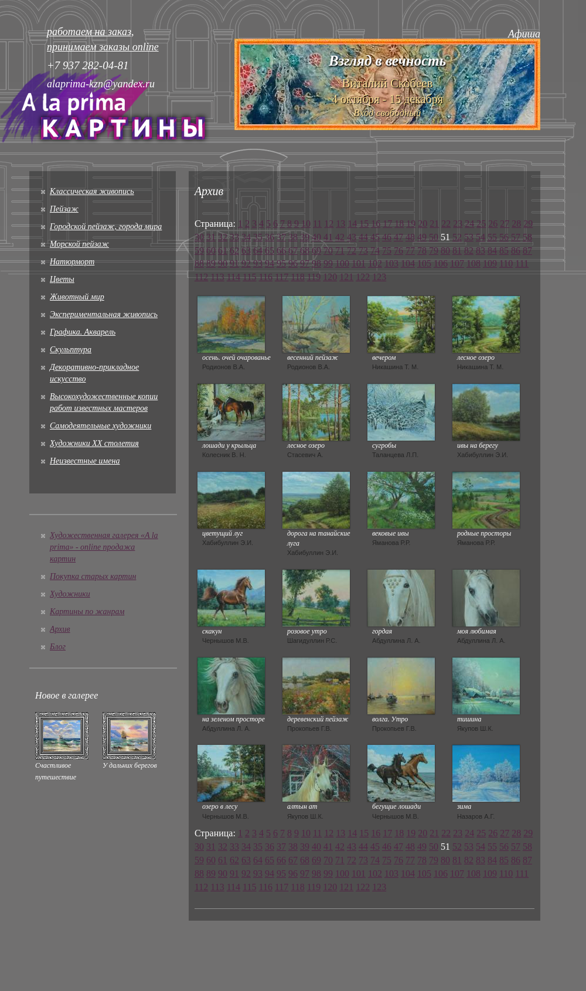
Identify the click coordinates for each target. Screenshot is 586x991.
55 (492, 237)
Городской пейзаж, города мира (106, 226)
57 (515, 237)
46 (386, 237)
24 (469, 224)
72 (351, 251)
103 (391, 263)
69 (316, 251)
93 (258, 263)
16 (375, 224)
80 (445, 251)
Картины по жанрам (87, 611)
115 (249, 277)
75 (386, 251)
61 (222, 251)
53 (468, 237)
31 (211, 237)
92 (246, 263)
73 (363, 251)
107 (457, 263)
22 (446, 224)
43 (351, 237)
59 (199, 251)
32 (222, 237)
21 (434, 224)
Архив (60, 629)
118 (297, 277)
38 (293, 237)
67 (293, 251)
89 (211, 263)
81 (457, 251)
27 (504, 224)
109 (490, 263)
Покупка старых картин (93, 576)
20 (422, 224)
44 (363, 237)
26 (493, 224)
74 (375, 251)
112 (201, 277)
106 (441, 263)
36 (269, 237)
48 (410, 237)
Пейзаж (64, 209)
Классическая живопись (92, 191)
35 (258, 237)
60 (211, 251)
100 (342, 263)
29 (528, 224)
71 (340, 251)
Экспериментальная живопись (104, 314)
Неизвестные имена (85, 461)
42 (340, 237)
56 (504, 237)
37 (281, 237)
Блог (58, 646)
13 (340, 224)
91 (234, 263)
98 (316, 263)
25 (481, 224)
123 (379, 277)
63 (246, 251)
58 (527, 237)
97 (304, 263)
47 (398, 237)
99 (328, 263)
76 (398, 251)
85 (504, 251)
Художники (70, 594)
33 (234, 237)
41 (328, 237)
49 (422, 237)
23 (457, 224)
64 (258, 251)
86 (515, 251)
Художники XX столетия (94, 443)
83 (480, 251)
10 (306, 224)
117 (281, 277)
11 (317, 224)
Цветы (62, 279)
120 (330, 277)
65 (269, 251)
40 (316, 237)
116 (265, 277)
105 (424, 263)
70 (328, 251)
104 (408, 263)
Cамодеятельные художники (100, 425)
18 (399, 224)
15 (364, 224)
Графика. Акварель (82, 332)
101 (359, 263)
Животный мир (77, 296)
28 (516, 224)
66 (281, 251)
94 (269, 263)
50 (433, 237)
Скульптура (70, 349)
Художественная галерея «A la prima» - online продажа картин (104, 547)
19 (410, 224)
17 (387, 224)
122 (363, 277)
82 (468, 251)
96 (293, 263)
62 (234, 251)
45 (375, 237)
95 (281, 263)
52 (457, 237)
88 (199, 263)
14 (352, 224)
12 (328, 224)
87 (527, 251)
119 (314, 277)
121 (346, 277)
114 (233, 277)
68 (304, 251)
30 (199, 237)
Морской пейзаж (79, 244)
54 (480, 237)
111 (522, 263)
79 (433, 251)
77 (410, 251)
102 (375, 263)
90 (222, 263)
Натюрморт (72, 261)
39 (304, 237)
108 (473, 263)
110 (506, 263)
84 (492, 251)
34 (246, 237)
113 (217, 277)
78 (422, 251)
